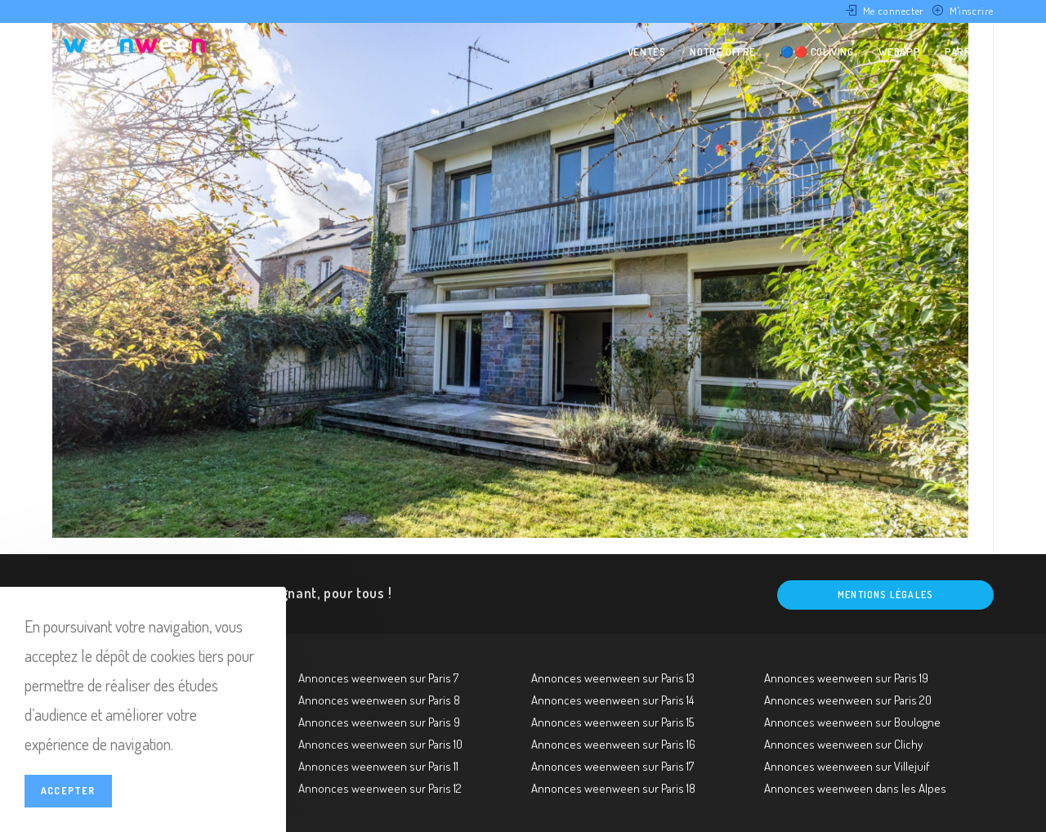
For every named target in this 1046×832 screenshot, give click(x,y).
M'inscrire (972, 10)
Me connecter (893, 10)
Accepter (68, 791)
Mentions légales (885, 594)
